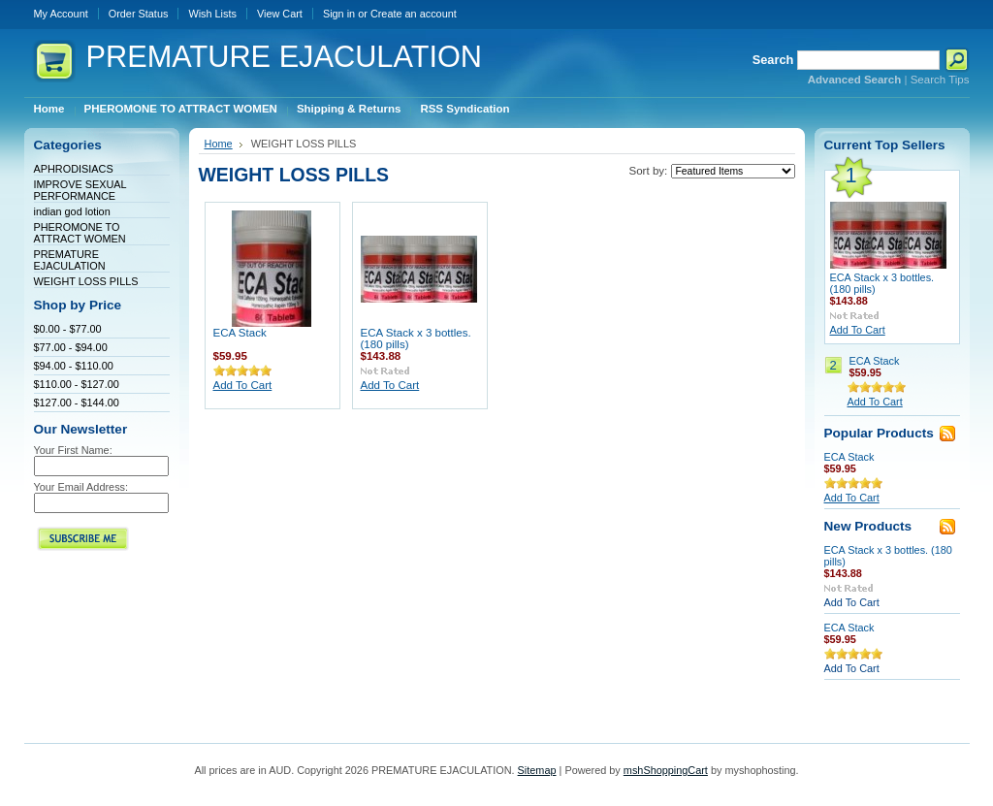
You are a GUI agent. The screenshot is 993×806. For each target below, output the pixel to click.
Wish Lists (212, 13)
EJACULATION (284, 57)
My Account (61, 13)
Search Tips (940, 79)
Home (219, 143)
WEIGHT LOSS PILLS (86, 281)
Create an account (413, 13)
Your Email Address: (81, 487)
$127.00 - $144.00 (76, 402)
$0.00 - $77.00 (68, 329)
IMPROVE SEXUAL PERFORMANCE (80, 190)
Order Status (139, 13)
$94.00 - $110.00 (73, 365)
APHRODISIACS (73, 169)
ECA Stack (240, 333)
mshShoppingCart (666, 770)
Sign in (339, 13)
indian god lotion (72, 211)
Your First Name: (73, 450)
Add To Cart (242, 385)
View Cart (280, 13)
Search (773, 59)
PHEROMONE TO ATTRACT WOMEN (80, 232)
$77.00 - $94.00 (71, 347)
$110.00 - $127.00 (76, 384)
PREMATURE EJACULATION (70, 260)
